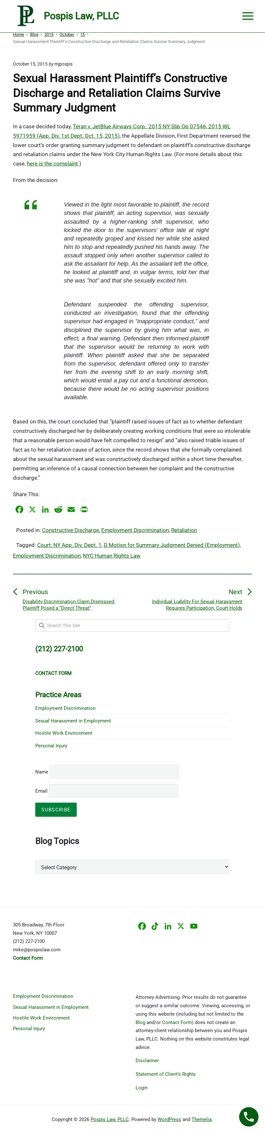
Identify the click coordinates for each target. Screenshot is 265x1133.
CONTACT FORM (53, 673)
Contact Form (177, 1022)
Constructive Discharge (70, 530)
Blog (140, 1022)
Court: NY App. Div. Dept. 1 (69, 545)
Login (142, 1088)
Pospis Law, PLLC (110, 1119)
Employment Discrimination (135, 530)
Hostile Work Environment (63, 733)
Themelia (202, 1119)
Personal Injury (51, 746)
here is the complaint (52, 163)
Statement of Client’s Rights (166, 1074)
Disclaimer (147, 1061)
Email (106, 791)
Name (41, 772)
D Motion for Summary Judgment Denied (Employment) (172, 545)
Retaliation (184, 530)
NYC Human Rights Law (111, 555)
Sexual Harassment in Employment (73, 721)
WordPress (169, 1119)
